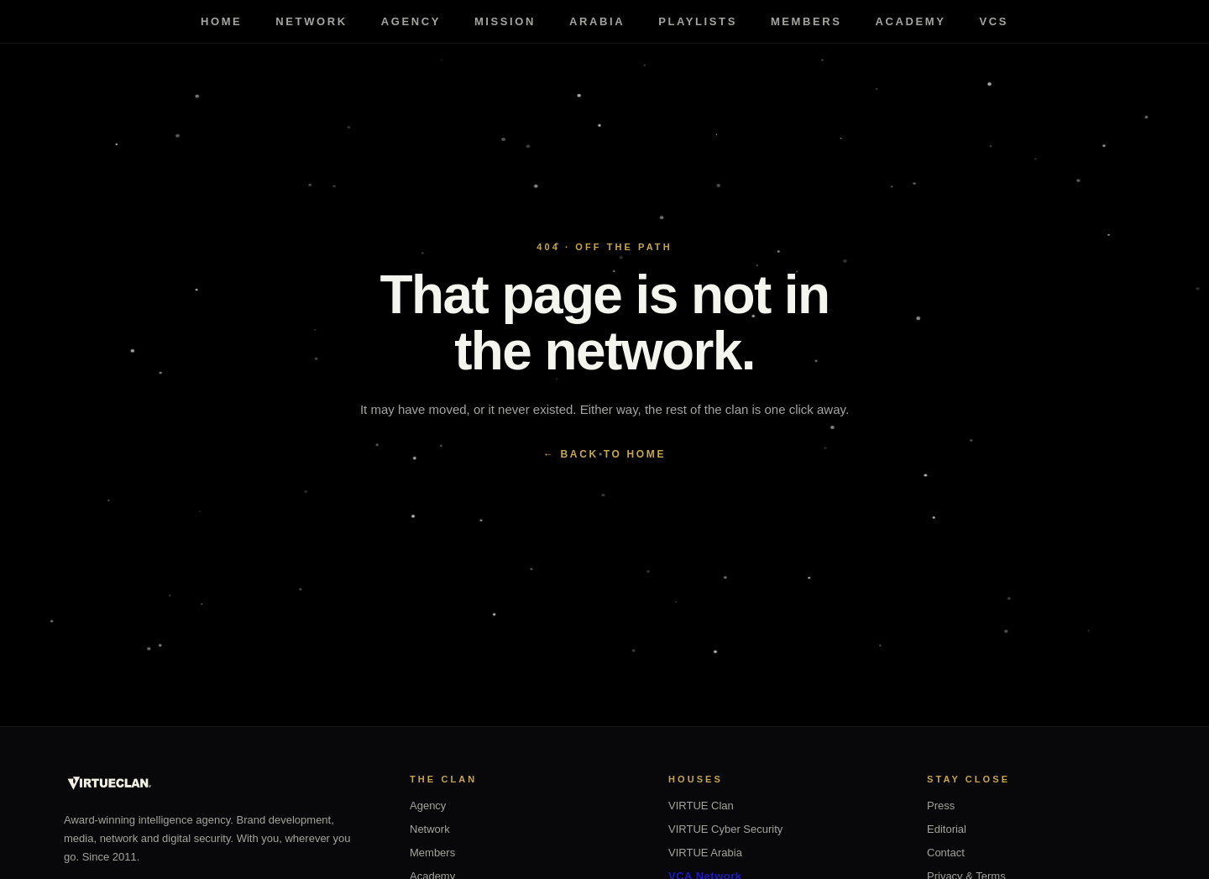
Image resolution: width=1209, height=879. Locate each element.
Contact (946, 852)
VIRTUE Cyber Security (725, 829)
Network (311, 21)
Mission (505, 21)
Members (806, 21)
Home (221, 21)
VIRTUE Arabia (705, 852)
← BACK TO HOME (604, 454)
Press (941, 805)
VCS (994, 21)
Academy (911, 21)
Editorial (946, 829)
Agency (411, 21)
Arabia (597, 21)
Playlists (697, 21)
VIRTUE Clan (701, 805)
